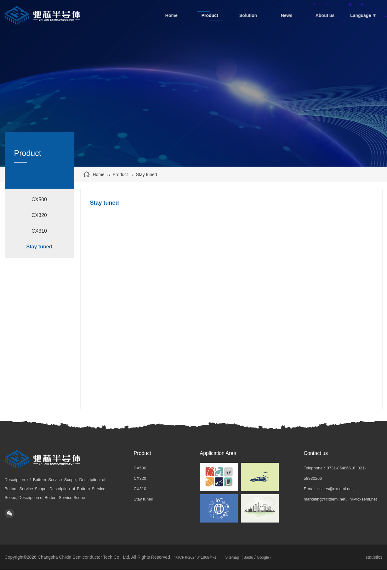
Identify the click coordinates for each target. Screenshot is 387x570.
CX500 (39, 199)
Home (99, 174)
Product (120, 174)
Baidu (248, 557)
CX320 (39, 215)
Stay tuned (146, 174)
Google (263, 557)
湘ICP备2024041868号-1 (195, 557)
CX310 (39, 231)
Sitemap (232, 557)
